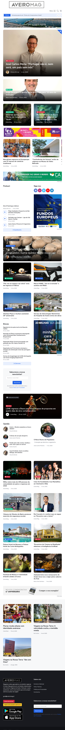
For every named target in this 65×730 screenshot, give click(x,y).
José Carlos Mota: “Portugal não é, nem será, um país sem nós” (30, 65)
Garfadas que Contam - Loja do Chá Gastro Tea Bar (19, 214)
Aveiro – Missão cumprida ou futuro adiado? (20, 424)
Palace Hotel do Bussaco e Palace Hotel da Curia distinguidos (15, 541)
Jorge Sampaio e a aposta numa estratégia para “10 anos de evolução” (31, 93)
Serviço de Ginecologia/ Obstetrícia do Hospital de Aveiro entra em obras (47, 311)
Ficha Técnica (38, 682)
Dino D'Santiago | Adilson (11, 202)
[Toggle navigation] (53, 11)
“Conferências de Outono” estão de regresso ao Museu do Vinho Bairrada (31, 156)
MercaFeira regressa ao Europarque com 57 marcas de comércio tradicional (11, 156)
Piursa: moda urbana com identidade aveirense (13, 623)
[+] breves (17, 359)
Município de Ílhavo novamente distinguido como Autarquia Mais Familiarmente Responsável (16, 331)
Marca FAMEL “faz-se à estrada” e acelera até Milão (46, 280)
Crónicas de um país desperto (18, 432)
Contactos (37, 688)
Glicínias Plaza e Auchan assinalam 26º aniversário (16, 311)
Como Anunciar (8, 697)
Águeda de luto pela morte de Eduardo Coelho (15, 324)
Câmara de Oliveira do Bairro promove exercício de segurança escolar (17, 511)
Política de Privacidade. (19, 383)
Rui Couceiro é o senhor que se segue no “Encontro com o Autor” (47, 511)
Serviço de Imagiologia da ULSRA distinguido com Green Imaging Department (17, 352)
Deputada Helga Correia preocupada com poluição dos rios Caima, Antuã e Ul (15, 338)
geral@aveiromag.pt (8, 692)
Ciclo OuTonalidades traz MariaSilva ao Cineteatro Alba (47, 479)
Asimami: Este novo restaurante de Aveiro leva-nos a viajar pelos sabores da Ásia (47, 573)
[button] (58, 11)
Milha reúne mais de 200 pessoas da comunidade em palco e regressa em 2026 (16, 480)
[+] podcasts (17, 226)
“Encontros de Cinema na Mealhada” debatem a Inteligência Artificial (47, 541)
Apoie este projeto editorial (12, 700)
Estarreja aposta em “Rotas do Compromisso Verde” (27, 15)
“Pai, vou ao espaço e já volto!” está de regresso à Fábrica (16, 280)
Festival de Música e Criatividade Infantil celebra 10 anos (15, 572)
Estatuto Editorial (39, 680)
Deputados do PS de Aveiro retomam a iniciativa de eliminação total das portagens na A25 (16, 345)
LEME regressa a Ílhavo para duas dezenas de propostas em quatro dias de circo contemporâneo (31, 405)
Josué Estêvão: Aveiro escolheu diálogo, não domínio (18, 447)
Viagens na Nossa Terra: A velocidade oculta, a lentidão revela (46, 624)
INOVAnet (6, 726)
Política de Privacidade (40, 685)
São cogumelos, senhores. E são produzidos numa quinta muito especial (30, 247)
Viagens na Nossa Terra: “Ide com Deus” (17, 656)
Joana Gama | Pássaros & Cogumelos (19, 220)
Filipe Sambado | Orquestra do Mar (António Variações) (19, 207)
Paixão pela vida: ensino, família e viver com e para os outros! (19, 439)
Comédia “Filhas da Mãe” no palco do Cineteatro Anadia (53, 155)
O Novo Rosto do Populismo (44, 436)
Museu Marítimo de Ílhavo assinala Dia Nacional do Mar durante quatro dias (47, 117)
